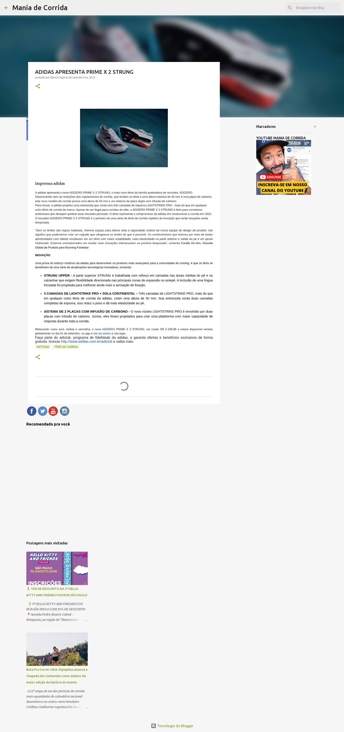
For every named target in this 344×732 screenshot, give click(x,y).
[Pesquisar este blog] (317, 7)
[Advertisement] (242, 190)
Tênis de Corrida (66, 346)
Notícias (43, 346)
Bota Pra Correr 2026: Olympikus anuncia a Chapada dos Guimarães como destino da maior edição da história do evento (57, 676)
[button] (37, 86)
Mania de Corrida (40, 7)
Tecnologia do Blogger (172, 726)
